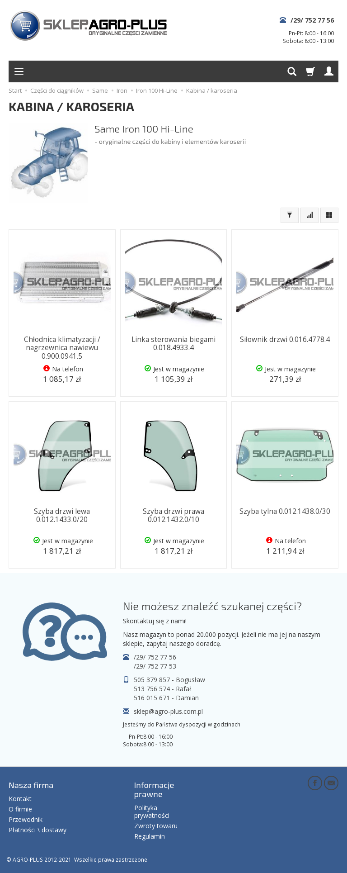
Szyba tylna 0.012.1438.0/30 (284, 511)
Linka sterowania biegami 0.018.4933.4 (173, 343)
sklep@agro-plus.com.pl (168, 711)
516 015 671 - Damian (166, 697)
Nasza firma (31, 784)
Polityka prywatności (151, 811)
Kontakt (20, 798)
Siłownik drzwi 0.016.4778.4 (285, 339)
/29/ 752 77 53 (155, 666)
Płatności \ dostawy (37, 830)
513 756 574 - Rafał (162, 688)
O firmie (20, 809)
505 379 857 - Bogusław (169, 679)
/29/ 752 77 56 (312, 20)
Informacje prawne (154, 789)
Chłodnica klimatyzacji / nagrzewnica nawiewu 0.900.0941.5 (62, 348)
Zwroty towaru (156, 825)
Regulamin (149, 836)
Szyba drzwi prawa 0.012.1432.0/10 (173, 515)
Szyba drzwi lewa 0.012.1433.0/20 (62, 515)
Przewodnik (25, 819)
